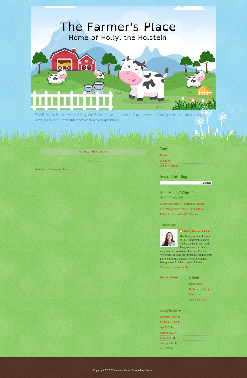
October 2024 (167, 332)
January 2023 (167, 343)
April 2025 (166, 327)
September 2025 (169, 322)
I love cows (195, 294)
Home (93, 161)
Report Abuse (169, 277)
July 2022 (165, 348)
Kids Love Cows (198, 299)
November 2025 (168, 316)
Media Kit (165, 160)
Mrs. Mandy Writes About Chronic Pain (181, 209)
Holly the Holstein (199, 289)
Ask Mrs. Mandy (169, 165)
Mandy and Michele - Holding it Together (182, 203)
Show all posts (100, 151)
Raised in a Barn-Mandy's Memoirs (179, 214)
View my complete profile (174, 267)
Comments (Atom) (59, 169)
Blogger (149, 370)
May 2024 (165, 337)
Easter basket (196, 283)
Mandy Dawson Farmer (197, 231)
